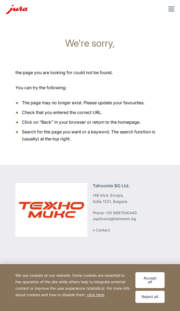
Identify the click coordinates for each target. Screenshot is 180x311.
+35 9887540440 (121, 212)
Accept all (150, 280)
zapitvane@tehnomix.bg (114, 218)
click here (95, 294)
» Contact (101, 230)
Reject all (150, 296)
